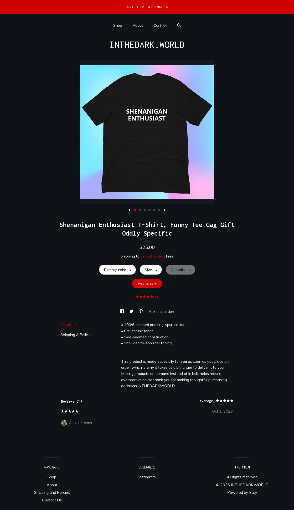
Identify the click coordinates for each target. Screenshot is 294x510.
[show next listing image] (165, 210)
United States (152, 256)
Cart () (160, 25)
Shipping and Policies (52, 492)
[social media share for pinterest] (141, 311)
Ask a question (161, 311)
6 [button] (159, 210)
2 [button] (140, 210)
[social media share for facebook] (122, 311)
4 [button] (149, 210)
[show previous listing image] (129, 210)
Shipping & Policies (77, 334)
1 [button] (135, 210)
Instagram (147, 476)
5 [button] (154, 210)
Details (69, 324)
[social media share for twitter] (131, 311)
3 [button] (145, 210)
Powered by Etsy (242, 492)
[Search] (179, 26)
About (138, 25)
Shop (117, 25)
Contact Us (52, 500)
